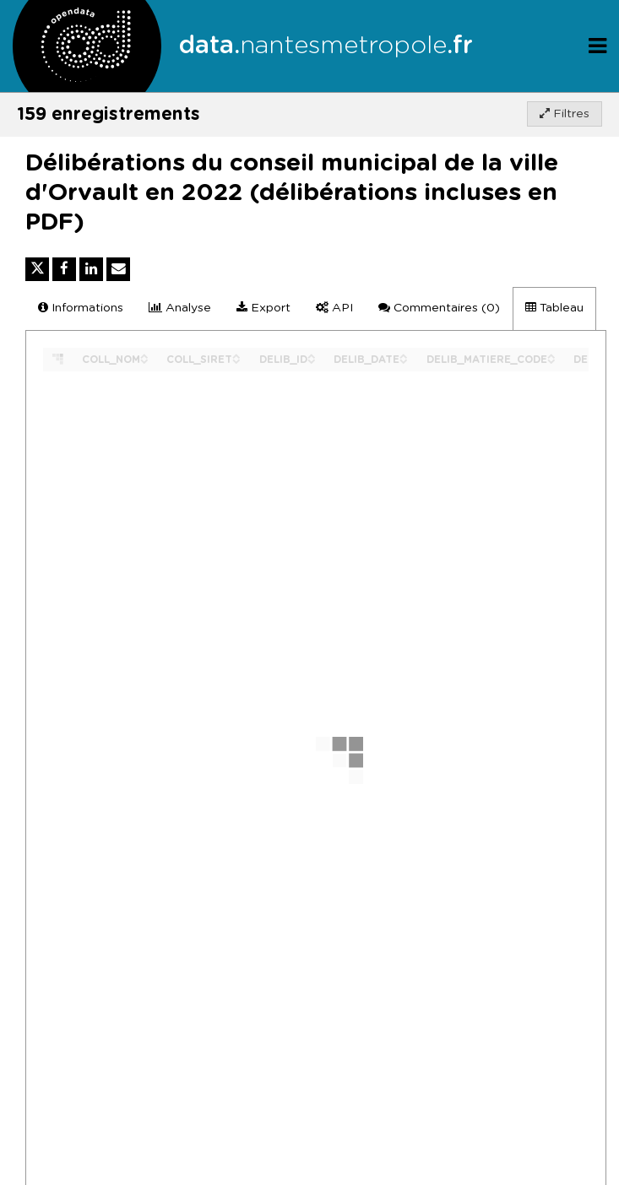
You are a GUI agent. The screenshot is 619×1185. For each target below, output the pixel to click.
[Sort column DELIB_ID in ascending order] (311, 355)
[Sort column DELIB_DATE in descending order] (403, 360)
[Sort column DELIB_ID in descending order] (311, 360)
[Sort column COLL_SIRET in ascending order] (236, 355)
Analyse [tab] (180, 307)
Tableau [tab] (554, 307)
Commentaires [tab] (439, 307)
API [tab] (334, 307)
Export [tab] (263, 307)
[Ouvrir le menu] (597, 46)
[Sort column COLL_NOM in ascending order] (144, 355)
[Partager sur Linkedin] (91, 269)
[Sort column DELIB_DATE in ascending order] (403, 355)
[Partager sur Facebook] (64, 269)
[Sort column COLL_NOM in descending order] (144, 360)
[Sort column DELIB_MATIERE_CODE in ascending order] (551, 355)
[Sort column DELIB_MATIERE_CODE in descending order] (551, 360)
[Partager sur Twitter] (37, 269)
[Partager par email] (118, 269)
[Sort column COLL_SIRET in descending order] (236, 360)
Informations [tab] (80, 307)
